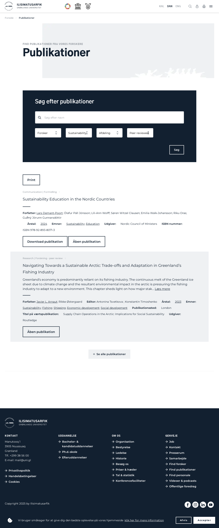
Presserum (176, 453)
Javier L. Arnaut (47, 301)
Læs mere (162, 289)
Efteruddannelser (74, 457)
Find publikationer (182, 469)
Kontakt (175, 447)
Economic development (83, 308)
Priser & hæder (126, 469)
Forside (9, 17)
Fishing (47, 308)
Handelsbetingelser (22, 476)
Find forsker (177, 464)
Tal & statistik (125, 475)
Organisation (125, 441)
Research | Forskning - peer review (43, 258)
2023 (178, 301)
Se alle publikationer (109, 354)
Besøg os (122, 464)
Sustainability (75, 224)
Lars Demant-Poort (50, 213)
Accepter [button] (204, 520)
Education (93, 224)
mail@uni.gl (23, 460)
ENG (178, 6)
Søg (176, 150)
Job (171, 441)
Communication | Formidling (40, 191)
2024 (44, 224)
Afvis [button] (183, 520)
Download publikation (45, 241)
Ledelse (121, 453)
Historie (121, 458)
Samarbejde (178, 458)
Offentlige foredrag (182, 486)
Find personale (179, 475)
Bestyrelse (123, 447)
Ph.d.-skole (69, 452)
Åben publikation (87, 241)
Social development (114, 308)
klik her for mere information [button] (144, 520)
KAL (161, 6)
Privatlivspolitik (19, 470)
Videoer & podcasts (182, 481)
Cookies (14, 481)
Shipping (60, 308)
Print (31, 180)
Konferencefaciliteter (131, 481)
